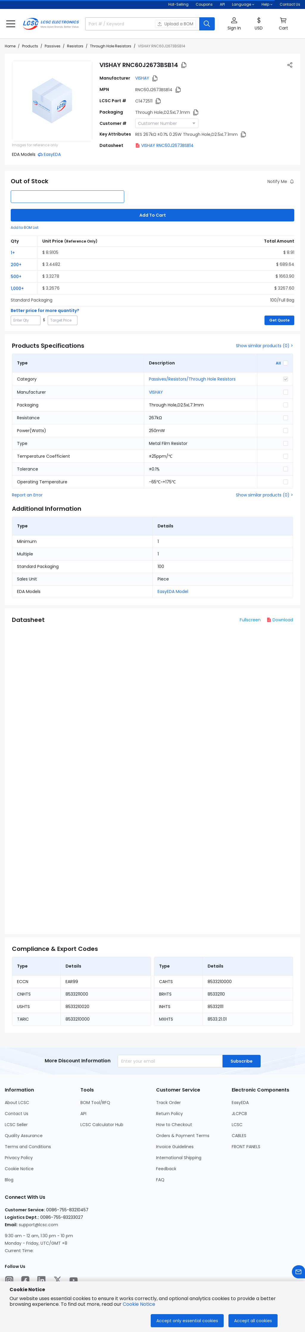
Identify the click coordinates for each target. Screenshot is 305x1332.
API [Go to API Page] (83, 1114)
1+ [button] (13, 253)
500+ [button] (16, 277)
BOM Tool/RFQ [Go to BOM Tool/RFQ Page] (95, 1103)
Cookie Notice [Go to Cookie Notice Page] (19, 1169)
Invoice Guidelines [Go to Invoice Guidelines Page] (175, 1147)
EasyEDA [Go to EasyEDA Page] (240, 1103)
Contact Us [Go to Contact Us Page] (16, 1114)
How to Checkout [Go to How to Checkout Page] (174, 1125)
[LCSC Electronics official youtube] (73, 1280)
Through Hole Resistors (110, 46)
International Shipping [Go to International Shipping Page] (178, 1158)
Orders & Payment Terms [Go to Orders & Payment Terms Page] (182, 1136)
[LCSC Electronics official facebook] (25, 1280)
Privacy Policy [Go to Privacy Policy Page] (19, 1158)
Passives (52, 46)
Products (30, 46)
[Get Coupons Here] (204, 4)
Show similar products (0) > (264, 346)
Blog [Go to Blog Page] (9, 1180)
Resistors (75, 46)
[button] (11, 24)
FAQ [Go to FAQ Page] (160, 1180)
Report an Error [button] (27, 495)
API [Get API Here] (222, 4)
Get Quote (279, 320)
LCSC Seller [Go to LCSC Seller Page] (16, 1125)
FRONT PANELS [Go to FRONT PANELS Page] (246, 1147)
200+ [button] (16, 265)
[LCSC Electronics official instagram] (9, 1280)
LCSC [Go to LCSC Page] (237, 1125)
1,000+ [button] (17, 288)
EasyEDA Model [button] (173, 591)
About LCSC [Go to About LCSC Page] (17, 1103)
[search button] (207, 23)
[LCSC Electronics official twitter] (57, 1280)
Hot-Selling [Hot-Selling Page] (178, 4)
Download (280, 620)
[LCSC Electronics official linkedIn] (41, 1280)
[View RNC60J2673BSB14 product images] (52, 101)
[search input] (117, 24)
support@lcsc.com (38, 1225)
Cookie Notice (139, 1304)
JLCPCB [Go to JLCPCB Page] (239, 1114)
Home (10, 46)
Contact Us (290, 4)
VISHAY (142, 78)
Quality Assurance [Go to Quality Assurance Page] (24, 1136)
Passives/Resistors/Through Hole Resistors (192, 379)
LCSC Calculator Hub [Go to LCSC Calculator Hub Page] (101, 1125)
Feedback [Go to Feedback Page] (166, 1169)
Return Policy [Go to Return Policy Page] (169, 1114)
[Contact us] (298, 1271)
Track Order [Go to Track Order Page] (168, 1103)
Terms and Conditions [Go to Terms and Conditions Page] (28, 1147)
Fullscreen (250, 620)
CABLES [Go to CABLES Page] (239, 1136)
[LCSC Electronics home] (51, 24)
